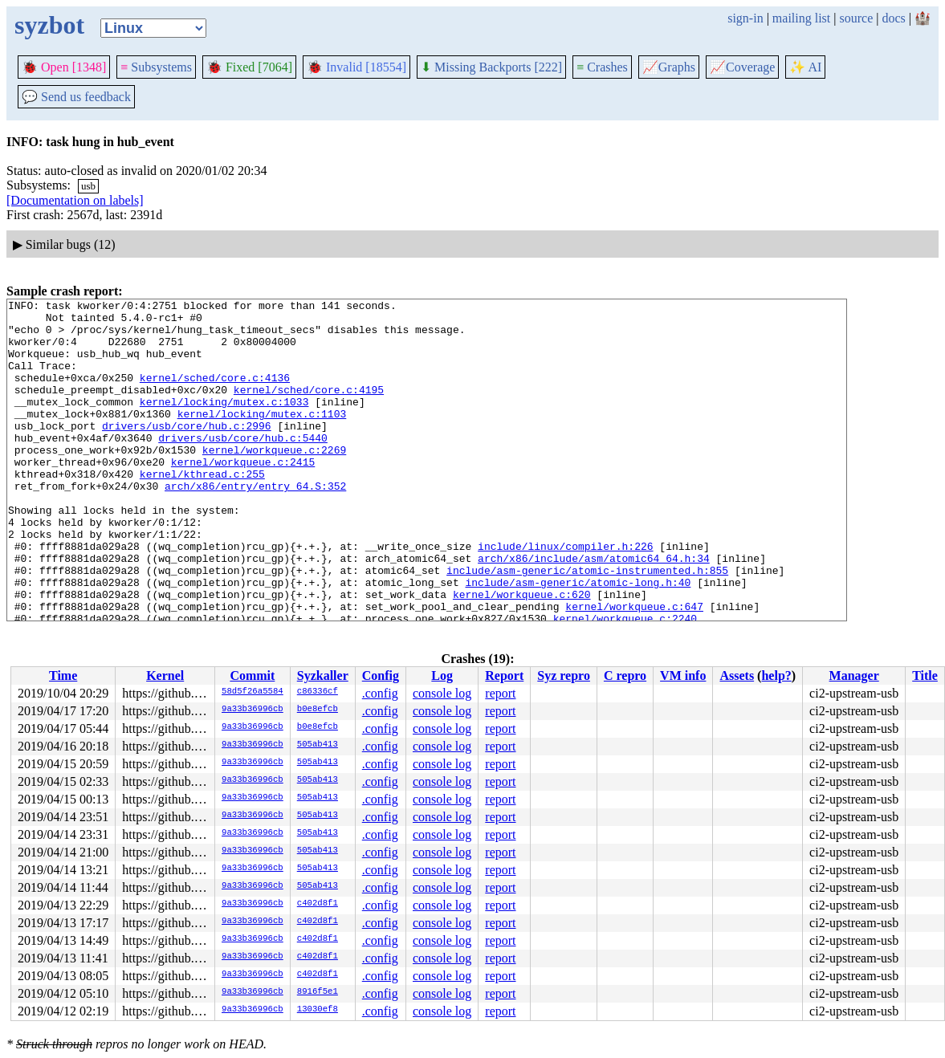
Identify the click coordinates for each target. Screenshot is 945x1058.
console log (442, 693)
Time (63, 675)
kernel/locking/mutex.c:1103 (262, 437)
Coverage (742, 67)
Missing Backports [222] (491, 67)
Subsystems (156, 67)
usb (88, 186)
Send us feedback (76, 97)
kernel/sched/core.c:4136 (215, 394)
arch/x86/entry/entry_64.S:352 (255, 524)
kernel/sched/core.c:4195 (309, 408)
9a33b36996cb (252, 709)
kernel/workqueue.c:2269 (274, 481)
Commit (252, 675)
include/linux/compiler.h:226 (565, 596)
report (500, 693)
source (857, 18)
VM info (683, 675)
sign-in (745, 18)
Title (925, 675)
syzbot (49, 24)
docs (893, 18)
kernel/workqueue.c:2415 (243, 495)
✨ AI (805, 67)
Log (442, 675)
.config (380, 693)
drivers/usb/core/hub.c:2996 (186, 452)
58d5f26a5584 (252, 692)
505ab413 (317, 745)
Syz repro (563, 675)
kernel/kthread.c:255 (202, 510)
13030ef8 (317, 1009)
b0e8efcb (317, 709)
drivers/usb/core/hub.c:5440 (243, 466)
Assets (736, 675)
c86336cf (317, 692)
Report (504, 675)
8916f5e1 (317, 992)
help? (776, 675)
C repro (625, 675)
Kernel (165, 675)
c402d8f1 (317, 903)
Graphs (668, 67)
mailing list (801, 18)
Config (380, 675)
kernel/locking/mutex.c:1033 (224, 423)
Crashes (602, 67)
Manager (854, 675)
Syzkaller (322, 675)
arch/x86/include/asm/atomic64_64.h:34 (594, 611)
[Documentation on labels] (75, 200)
